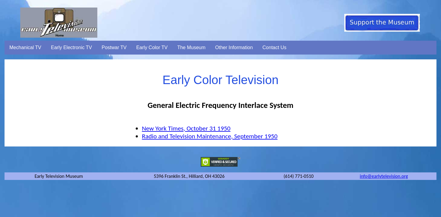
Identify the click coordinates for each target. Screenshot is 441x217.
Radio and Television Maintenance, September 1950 (209, 136)
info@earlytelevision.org (384, 176)
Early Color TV (152, 47)
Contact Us (274, 47)
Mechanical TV (25, 47)
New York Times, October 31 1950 (186, 128)
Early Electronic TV (71, 47)
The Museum (191, 47)
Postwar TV (114, 47)
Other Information (234, 47)
